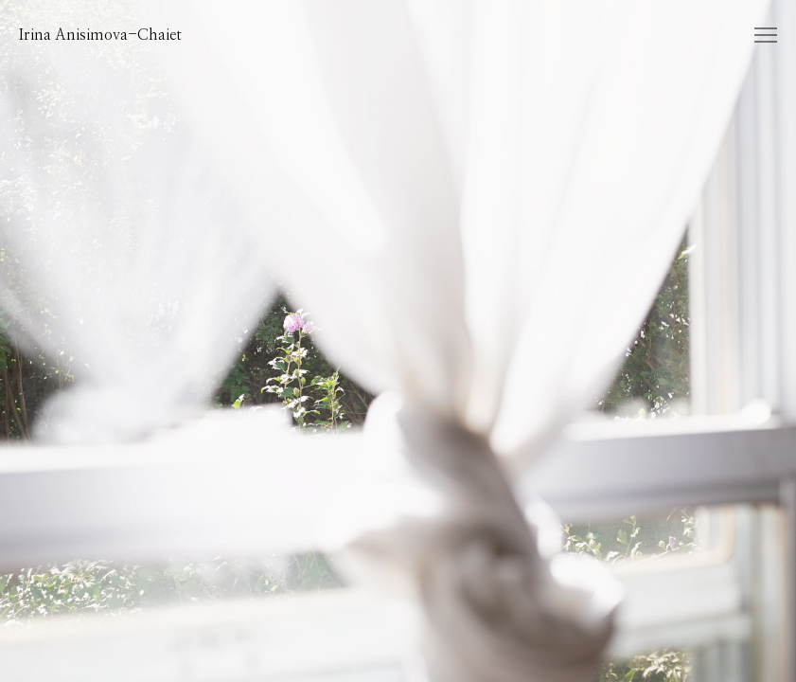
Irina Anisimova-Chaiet (100, 35)
